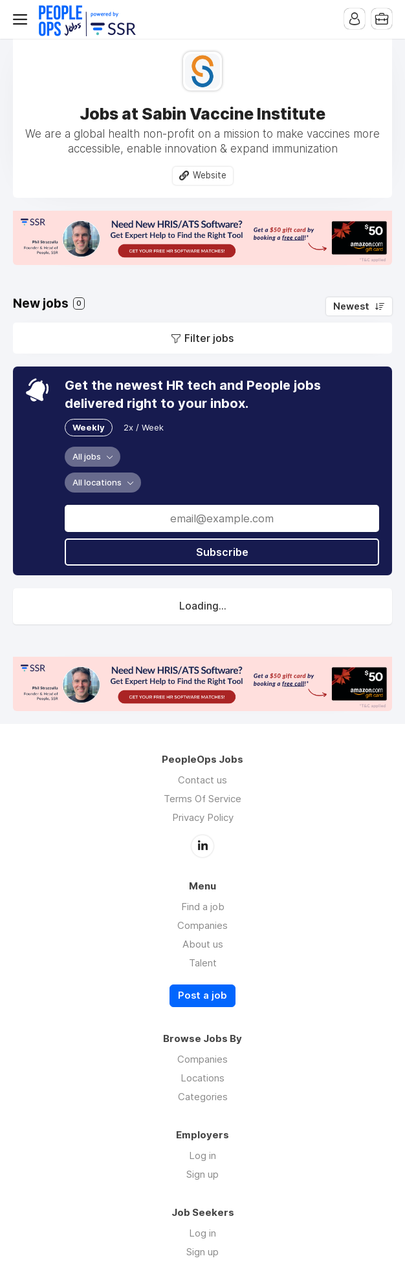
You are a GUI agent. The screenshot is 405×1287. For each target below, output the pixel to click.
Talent (203, 963)
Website (209, 175)
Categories (203, 1096)
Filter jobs (209, 338)
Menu (22, 19)
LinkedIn (202, 846)
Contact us (202, 780)
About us (202, 944)
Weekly (88, 427)
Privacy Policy (203, 817)
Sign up (202, 1174)
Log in (202, 1155)
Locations (202, 1078)
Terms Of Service (202, 798)
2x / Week (144, 427)
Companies (202, 925)
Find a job (202, 906)
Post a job (202, 995)
